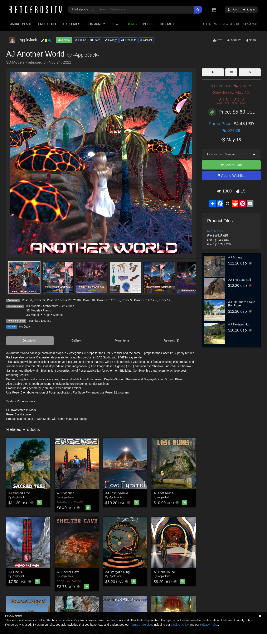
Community (96, 24)
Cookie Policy (180, 624)
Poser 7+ (39, 300)
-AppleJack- (86, 55)
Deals (132, 24)
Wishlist (146, 40)
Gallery (111, 40)
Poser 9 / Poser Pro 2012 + (139, 300)
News (115, 24)
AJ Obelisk (16, 572)
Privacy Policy (209, 624)
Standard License (39, 320)
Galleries (71, 24)
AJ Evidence (65, 493)
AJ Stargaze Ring (117, 572)
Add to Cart (231, 165)
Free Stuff (47, 24)
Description (30, 340)
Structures (67, 306)
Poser (148, 24)
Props (46, 314)
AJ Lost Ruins (163, 493)
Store (95, 40)
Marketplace (20, 24)
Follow (64, 40)
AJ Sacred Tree (19, 493)
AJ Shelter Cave (68, 572)
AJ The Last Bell (239, 279)
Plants (47, 310)
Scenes (58, 314)
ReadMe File (215, 231)
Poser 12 (164, 300)
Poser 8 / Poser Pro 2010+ (64, 300)
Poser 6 (27, 300)
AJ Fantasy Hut (239, 324)
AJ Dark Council (165, 572)
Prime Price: (221, 123)
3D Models (33, 306)
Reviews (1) (171, 340)
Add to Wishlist (231, 176)
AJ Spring (235, 257)
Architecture (50, 306)
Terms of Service (141, 624)
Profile (80, 40)
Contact (167, 24)
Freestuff (128, 40)
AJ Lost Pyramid (116, 493)
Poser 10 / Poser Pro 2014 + (101, 300)
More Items (122, 340)
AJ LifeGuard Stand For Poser (242, 303)
